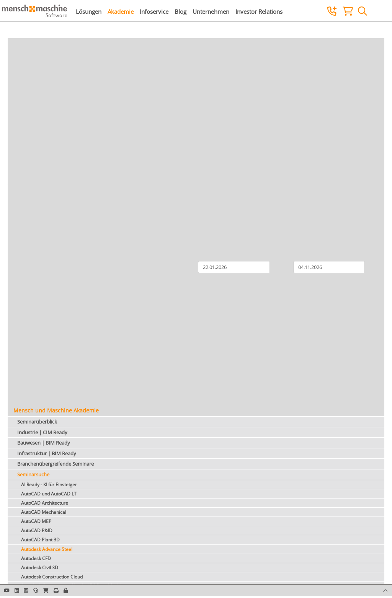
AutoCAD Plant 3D (40, 539)
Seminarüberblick (37, 421)
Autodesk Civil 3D (39, 567)
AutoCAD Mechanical (43, 512)
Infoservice (154, 11)
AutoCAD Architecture (44, 503)
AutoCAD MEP (36, 521)
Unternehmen (211, 11)
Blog (180, 11)
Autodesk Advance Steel (46, 549)
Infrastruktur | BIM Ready (46, 453)
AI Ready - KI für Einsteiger (49, 484)
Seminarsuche (33, 474)
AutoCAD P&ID (36, 530)
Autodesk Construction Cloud (52, 577)
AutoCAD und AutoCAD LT (49, 493)
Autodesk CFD (36, 558)
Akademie (121, 11)
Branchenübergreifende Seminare (55, 463)
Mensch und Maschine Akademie (56, 410)
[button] (66, 590)
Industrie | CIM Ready (42, 432)
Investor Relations (259, 11)
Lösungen (88, 11)
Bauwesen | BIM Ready (43, 442)
